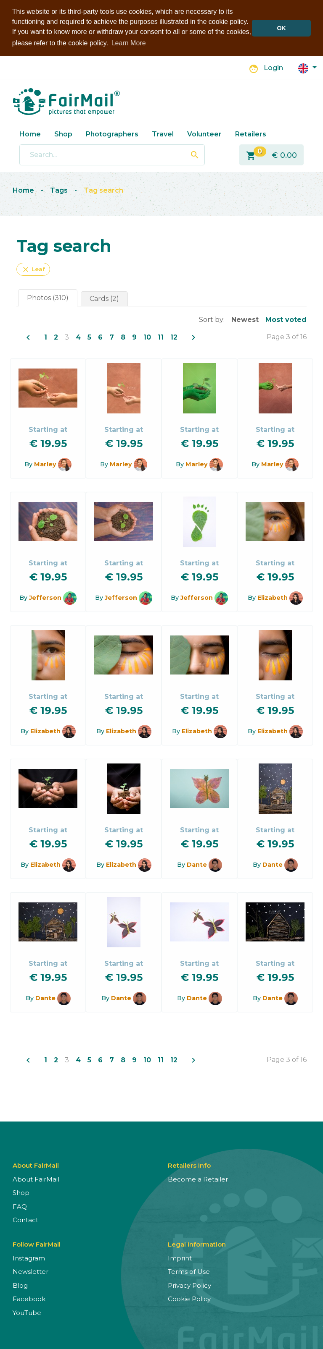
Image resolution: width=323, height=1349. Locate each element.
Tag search (103, 189)
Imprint (180, 1257)
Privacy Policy (189, 1285)
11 (161, 336)
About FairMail (36, 1178)
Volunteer (204, 133)
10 (147, 336)
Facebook (29, 1298)
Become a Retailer (198, 1178)
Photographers (112, 133)
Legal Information (197, 1243)
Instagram (29, 1257)
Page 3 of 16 (287, 336)
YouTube (27, 1312)
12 (173, 336)
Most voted (286, 319)
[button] (307, 67)
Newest (245, 319)
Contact (25, 1219)
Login (273, 67)
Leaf (33, 268)
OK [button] (281, 28)
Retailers (250, 133)
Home (30, 133)
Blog (20, 1285)
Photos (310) (48, 297)
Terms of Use (189, 1271)
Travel (163, 133)
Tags (59, 189)
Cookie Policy (189, 1298)
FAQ (20, 1206)
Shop (63, 133)
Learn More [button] (128, 43)
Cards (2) (104, 298)
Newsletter (30, 1271)
